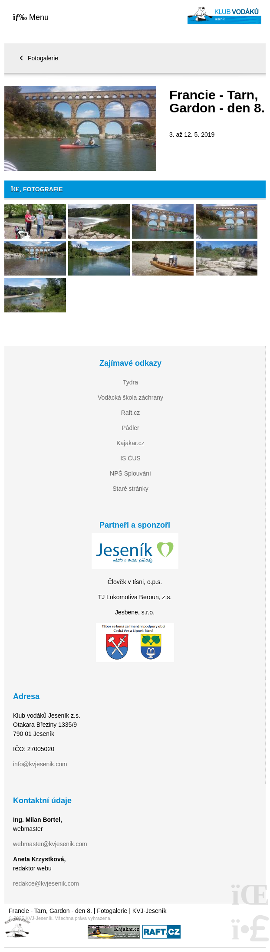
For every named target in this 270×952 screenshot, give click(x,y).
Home (224, 15)
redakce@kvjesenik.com (46, 883)
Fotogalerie (43, 58)
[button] (31, 17)
